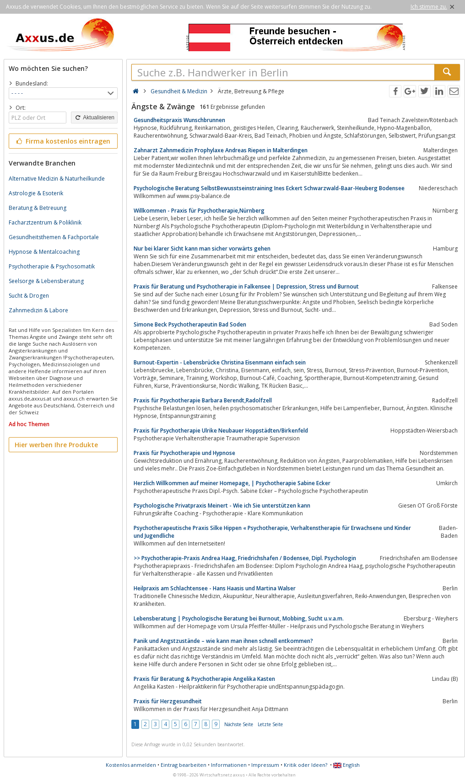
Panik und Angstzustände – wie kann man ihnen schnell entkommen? (223, 641)
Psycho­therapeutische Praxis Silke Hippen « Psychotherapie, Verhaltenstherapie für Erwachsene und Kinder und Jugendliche (272, 532)
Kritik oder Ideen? (305, 764)
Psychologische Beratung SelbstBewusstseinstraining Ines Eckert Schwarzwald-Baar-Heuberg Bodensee (269, 188)
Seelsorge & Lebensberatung (46, 281)
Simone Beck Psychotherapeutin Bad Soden (190, 324)
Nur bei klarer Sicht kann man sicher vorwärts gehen (202, 248)
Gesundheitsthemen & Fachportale (54, 237)
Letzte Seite (270, 724)
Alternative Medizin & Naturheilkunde (57, 178)
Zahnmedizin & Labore (38, 310)
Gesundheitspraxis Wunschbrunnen (179, 120)
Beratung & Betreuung (37, 208)
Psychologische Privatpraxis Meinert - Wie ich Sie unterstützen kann (222, 505)
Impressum (265, 764)
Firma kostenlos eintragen (62, 141)
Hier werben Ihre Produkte (56, 444)
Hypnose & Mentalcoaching (44, 252)
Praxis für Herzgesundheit (168, 701)
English (346, 764)
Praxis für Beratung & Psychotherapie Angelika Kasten (204, 679)
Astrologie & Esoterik (36, 193)
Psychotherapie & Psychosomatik (52, 266)
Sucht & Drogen (29, 296)
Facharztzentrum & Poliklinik (45, 222)
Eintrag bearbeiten (183, 764)
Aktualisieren (94, 117)
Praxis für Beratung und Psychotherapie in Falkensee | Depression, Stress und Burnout (246, 286)
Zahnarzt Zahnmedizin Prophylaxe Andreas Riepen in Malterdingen (221, 150)
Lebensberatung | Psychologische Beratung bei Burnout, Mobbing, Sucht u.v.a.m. (239, 618)
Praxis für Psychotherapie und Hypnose (184, 453)
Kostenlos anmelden (131, 764)
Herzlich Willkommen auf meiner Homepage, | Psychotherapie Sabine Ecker (232, 483)
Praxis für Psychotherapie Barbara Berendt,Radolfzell (203, 400)
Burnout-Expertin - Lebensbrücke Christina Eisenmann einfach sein (220, 362)
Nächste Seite (238, 724)
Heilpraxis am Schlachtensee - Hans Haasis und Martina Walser (215, 588)
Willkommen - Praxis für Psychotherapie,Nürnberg (199, 210)
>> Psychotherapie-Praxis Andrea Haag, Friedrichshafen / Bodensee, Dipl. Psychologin (245, 558)
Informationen (229, 764)
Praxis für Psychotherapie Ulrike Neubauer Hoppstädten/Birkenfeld (221, 430)
